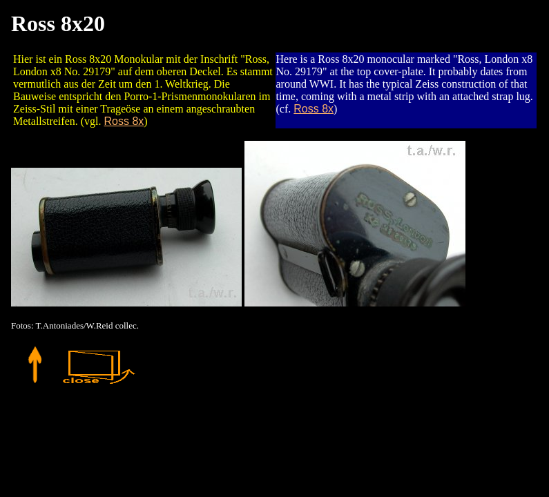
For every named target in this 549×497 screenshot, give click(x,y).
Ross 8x (124, 121)
